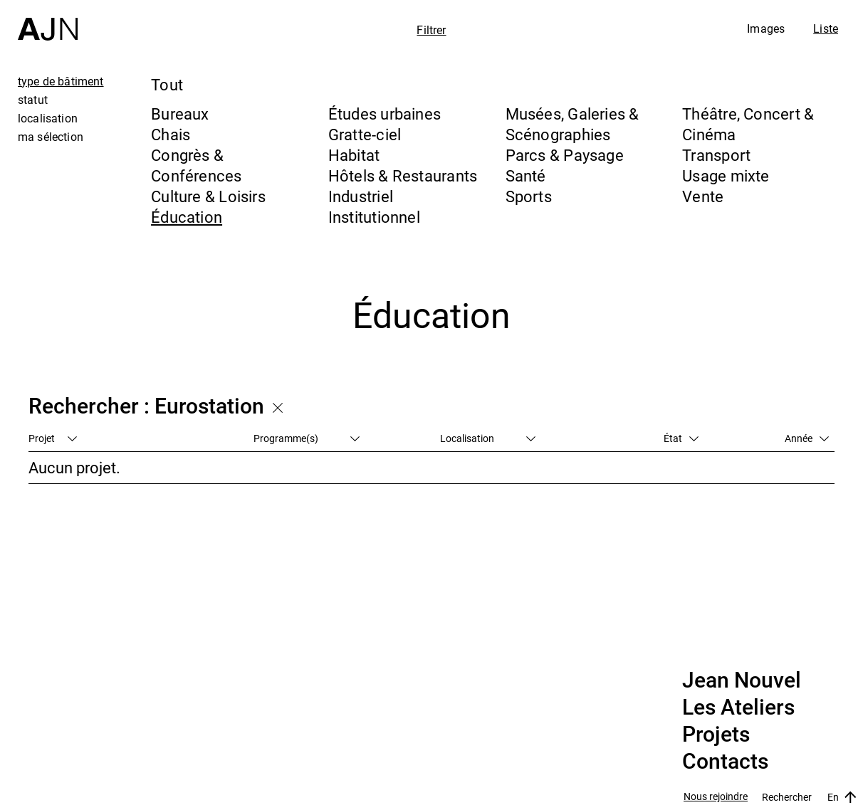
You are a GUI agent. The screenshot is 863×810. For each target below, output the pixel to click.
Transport (716, 154)
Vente (702, 196)
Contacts (725, 761)
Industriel (360, 196)
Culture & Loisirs (208, 196)
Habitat (354, 154)
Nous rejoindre (716, 797)
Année (807, 438)
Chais (170, 134)
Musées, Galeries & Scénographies (572, 123)
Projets (716, 734)
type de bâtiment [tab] (61, 81)
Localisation (487, 438)
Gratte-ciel (364, 134)
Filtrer (431, 30)
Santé (526, 175)
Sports (529, 196)
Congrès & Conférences (196, 165)
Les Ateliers (738, 707)
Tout (167, 84)
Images (766, 28)
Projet (52, 438)
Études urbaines (384, 113)
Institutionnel (374, 216)
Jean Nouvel (741, 680)
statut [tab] (33, 99)
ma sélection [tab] (50, 136)
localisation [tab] (48, 118)
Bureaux (180, 113)
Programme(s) (306, 438)
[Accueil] (48, 20)
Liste (825, 28)
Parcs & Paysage (565, 154)
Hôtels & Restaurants (402, 175)
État (681, 438)
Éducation (186, 216)
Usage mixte (725, 175)
